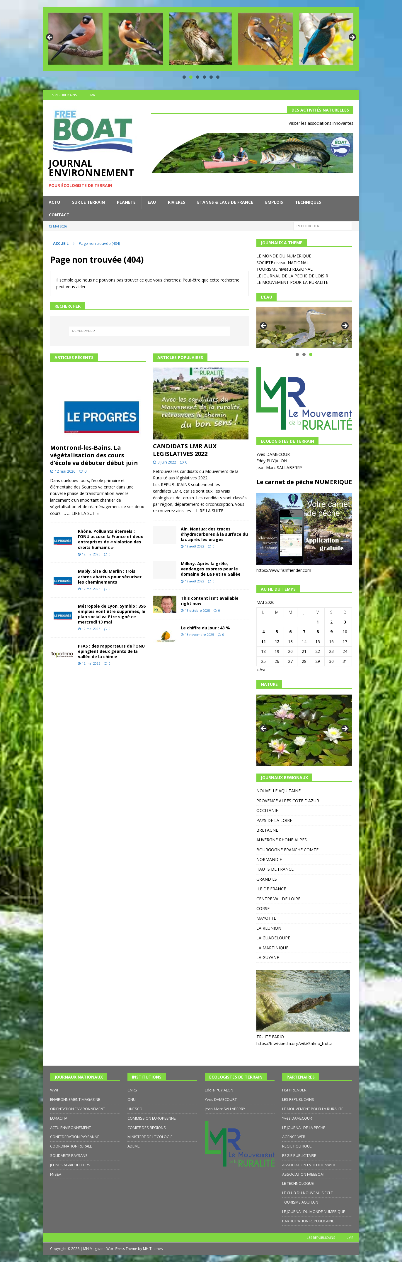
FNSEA (55, 1174)
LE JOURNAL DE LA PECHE (303, 1127)
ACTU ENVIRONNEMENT (70, 1127)
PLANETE (126, 202)
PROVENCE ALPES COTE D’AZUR (287, 800)
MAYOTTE (266, 918)
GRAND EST (268, 879)
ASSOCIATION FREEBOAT (303, 1174)
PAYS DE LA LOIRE (274, 820)
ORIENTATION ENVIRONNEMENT (77, 1108)
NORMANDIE (269, 859)
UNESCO (134, 1108)
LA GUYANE (267, 957)
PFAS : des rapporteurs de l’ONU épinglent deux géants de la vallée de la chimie (111, 651)
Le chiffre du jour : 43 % (205, 628)
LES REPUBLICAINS (63, 95)
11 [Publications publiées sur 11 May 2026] (263, 641)
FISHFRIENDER (294, 1090)
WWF (54, 1090)
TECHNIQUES (308, 202)
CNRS (132, 1090)
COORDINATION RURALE (71, 1146)
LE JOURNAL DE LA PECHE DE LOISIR (292, 276)
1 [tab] (184, 77)
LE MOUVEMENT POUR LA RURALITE (292, 282)
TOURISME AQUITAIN (300, 1202)
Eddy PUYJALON (272, 461)
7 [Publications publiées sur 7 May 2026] (304, 631)
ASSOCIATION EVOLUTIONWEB (308, 1164)
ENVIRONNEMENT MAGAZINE (75, 1099)
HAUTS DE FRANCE (275, 869)
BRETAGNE (267, 830)
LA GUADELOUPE (273, 938)
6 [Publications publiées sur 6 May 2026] (290, 631)
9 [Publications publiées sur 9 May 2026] (331, 631)
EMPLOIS (274, 202)
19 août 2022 (194, 546)
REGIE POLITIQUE (297, 1146)
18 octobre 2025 (197, 610)
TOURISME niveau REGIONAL (284, 269)
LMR (91, 95)
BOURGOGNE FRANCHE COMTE (287, 849)
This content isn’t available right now (210, 600)
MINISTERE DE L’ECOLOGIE (150, 1136)
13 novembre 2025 (199, 634)
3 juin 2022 (167, 462)
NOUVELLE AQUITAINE (278, 790)
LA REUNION (268, 928)
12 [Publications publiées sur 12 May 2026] (277, 641)
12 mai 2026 (65, 471)
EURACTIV (58, 1118)
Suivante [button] (352, 37)
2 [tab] (191, 77)
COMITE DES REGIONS (146, 1127)
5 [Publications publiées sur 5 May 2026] (277, 631)
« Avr (261, 669)
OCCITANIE (267, 810)
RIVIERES (176, 202)
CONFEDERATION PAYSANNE (74, 1136)
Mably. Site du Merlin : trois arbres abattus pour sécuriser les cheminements (110, 576)
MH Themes (153, 1248)
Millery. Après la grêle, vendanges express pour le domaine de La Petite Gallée (211, 569)
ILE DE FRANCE (271, 889)
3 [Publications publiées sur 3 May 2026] (345, 622)
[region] (201, 39)
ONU (131, 1099)
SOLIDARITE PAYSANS (69, 1155)
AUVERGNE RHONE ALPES (281, 840)
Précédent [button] (50, 37)
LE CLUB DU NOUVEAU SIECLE (307, 1192)
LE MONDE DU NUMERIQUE (283, 256)
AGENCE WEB (293, 1136)
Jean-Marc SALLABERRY (279, 467)
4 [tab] (204, 77)
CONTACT (59, 215)
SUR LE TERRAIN (88, 202)
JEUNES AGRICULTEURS (70, 1164)
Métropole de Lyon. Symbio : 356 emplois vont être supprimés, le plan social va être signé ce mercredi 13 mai (112, 614)
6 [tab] (217, 77)
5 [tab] (211, 77)
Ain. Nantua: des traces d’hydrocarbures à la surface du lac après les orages (214, 534)
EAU (152, 202)
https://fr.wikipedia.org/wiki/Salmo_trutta (294, 1043)
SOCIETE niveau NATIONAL (282, 262)
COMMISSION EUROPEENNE (151, 1118)
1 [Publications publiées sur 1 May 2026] (317, 622)
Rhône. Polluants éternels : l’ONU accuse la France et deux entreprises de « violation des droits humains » (110, 539)
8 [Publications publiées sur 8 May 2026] (317, 631)
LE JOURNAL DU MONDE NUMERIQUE (313, 1211)
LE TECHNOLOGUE (298, 1183)
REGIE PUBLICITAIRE (299, 1155)
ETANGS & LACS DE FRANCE (225, 202)
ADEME (133, 1146)
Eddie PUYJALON (219, 1090)
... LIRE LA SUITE (207, 510)
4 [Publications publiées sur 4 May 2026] (263, 631)
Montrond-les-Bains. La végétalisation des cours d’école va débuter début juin (94, 455)
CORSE (263, 908)
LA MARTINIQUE (272, 948)
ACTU (54, 202)
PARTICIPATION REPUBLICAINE (308, 1221)
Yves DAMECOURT (275, 454)
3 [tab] (197, 77)
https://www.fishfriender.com (283, 570)
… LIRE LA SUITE (83, 513)
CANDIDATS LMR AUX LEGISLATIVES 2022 (185, 450)
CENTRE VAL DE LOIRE (278, 899)
